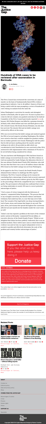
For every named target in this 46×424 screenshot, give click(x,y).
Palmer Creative (36, 422)
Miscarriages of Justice (10, 343)
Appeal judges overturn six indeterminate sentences (10, 337)
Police (2, 405)
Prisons (3, 401)
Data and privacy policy (7, 388)
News (2, 345)
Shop (2, 390)
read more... (10, 289)
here (39, 119)
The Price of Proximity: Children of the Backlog (32, 337)
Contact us (4, 383)
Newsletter (4, 412)
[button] (41, 7)
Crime (26, 343)
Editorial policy (5, 385)
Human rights (4, 403)
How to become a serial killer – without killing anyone (11, 361)
